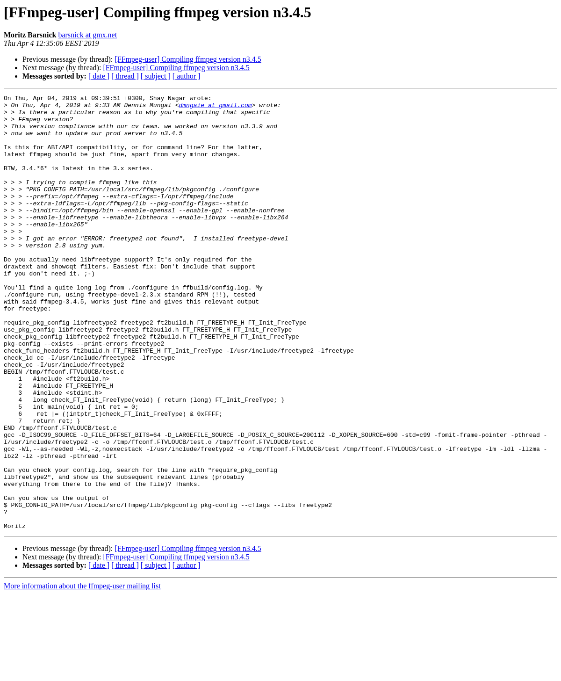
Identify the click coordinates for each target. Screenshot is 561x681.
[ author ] (187, 76)
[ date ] (98, 76)
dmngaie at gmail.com (215, 107)
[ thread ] (125, 76)
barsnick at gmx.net (87, 35)
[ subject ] (156, 76)
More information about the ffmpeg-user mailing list (82, 673)
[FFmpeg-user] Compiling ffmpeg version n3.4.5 (188, 59)
